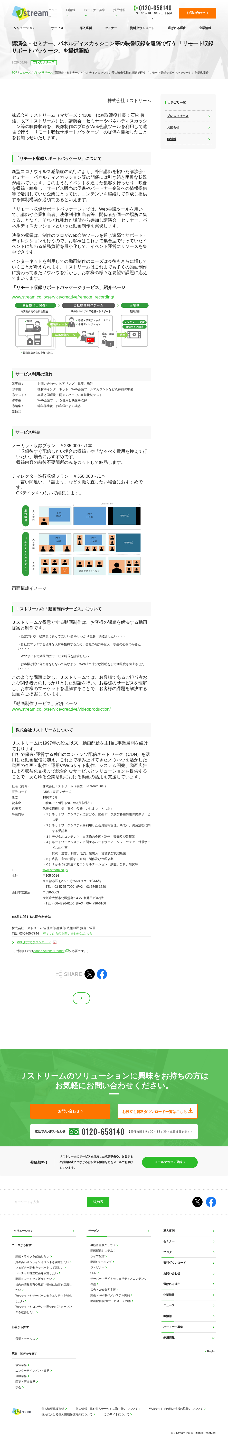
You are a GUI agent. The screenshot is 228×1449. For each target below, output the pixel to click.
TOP (14, 72)
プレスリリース (43, 72)
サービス (57, 28)
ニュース (53, 12)
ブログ (167, 1252)
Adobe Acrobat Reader (49, 951)
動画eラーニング (101, 1261)
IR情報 (70, 10)
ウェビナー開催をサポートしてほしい (39, 1267)
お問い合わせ (171, 1273)
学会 (18, 1387)
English (211, 1351)
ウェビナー (97, 1267)
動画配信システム (102, 1250)
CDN (93, 1273)
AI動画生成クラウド (103, 1245)
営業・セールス (25, 1338)
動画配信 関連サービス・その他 (110, 1300)
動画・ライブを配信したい (32, 1256)
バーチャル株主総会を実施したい (37, 1273)
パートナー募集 (94, 10)
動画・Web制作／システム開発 (110, 1295)
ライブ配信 (97, 1256)
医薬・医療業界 (25, 1381)
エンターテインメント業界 (32, 1370)
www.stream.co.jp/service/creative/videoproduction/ (61, 709)
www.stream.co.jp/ (55, 870)
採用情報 (119, 10)
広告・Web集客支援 (103, 1289)
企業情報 (205, 28)
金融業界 (21, 1376)
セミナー (111, 28)
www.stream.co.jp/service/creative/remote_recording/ (63, 297)
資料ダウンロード (142, 28)
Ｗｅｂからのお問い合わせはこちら (67, 933)
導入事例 (86, 28)
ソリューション (24, 28)
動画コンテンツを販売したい (34, 1278)
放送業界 (21, 1364)
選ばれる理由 (177, 28)
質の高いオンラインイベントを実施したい (42, 1262)
